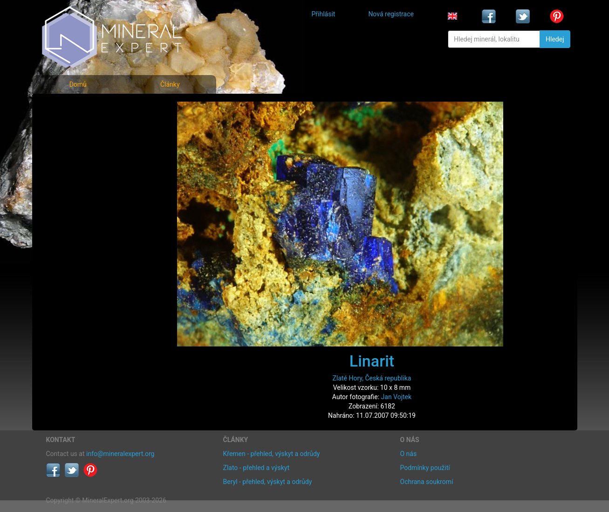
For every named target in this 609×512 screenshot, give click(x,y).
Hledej (555, 39)
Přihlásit (323, 14)
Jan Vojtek (396, 397)
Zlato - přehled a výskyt (256, 467)
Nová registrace (391, 14)
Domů (78, 84)
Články (170, 84)
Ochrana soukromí (426, 481)
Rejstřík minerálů (78, 128)
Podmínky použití (425, 467)
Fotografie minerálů (83, 107)
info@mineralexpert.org (120, 453)
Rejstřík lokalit (73, 169)
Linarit (371, 361)
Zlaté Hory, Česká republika (372, 378)
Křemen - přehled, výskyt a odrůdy (271, 453)
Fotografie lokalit (78, 148)
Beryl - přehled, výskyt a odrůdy (267, 481)
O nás (408, 453)
